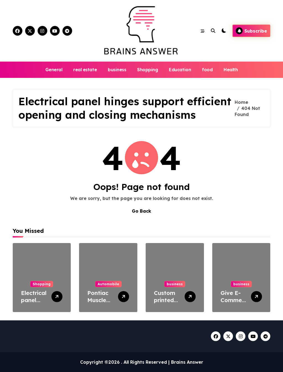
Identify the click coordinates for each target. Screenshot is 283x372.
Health (231, 69)
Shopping (147, 69)
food (207, 69)
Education (180, 69)
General (53, 69)
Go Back (141, 211)
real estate (85, 69)
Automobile (108, 284)
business (117, 69)
